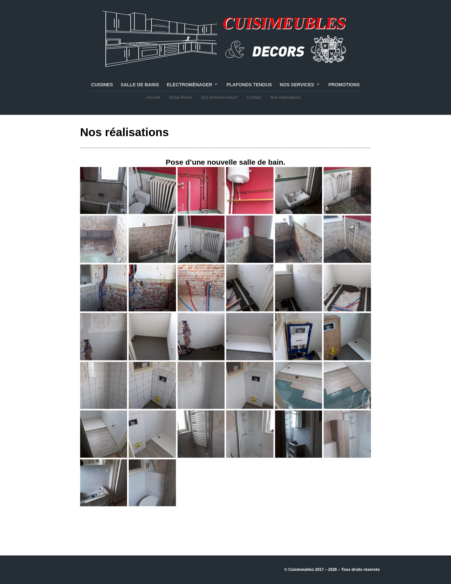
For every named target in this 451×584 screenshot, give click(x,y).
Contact (254, 97)
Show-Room (180, 97)
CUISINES (102, 84)
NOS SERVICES (297, 84)
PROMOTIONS (344, 84)
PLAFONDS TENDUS (249, 84)
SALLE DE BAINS (140, 84)
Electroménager (189, 84)
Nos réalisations (285, 97)
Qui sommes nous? (219, 97)
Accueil (153, 97)
